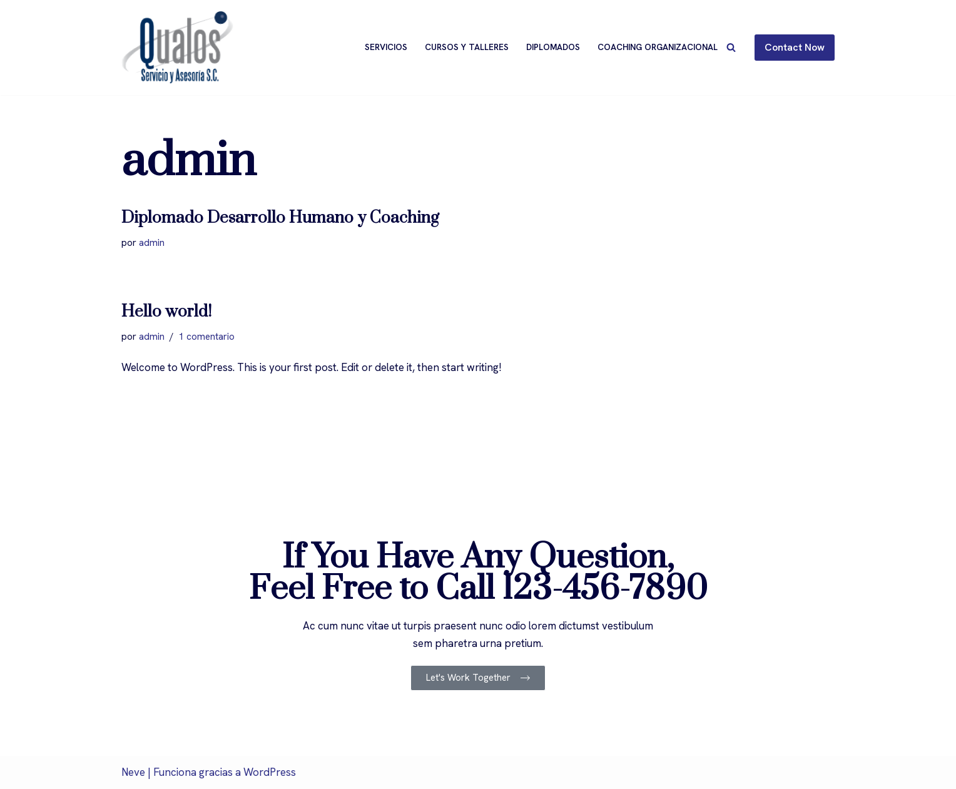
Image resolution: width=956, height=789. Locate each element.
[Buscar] (731, 47)
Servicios (386, 47)
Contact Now (795, 47)
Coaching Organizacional (658, 47)
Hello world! (166, 312)
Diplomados (553, 47)
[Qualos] (177, 47)
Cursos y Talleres (467, 47)
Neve (133, 772)
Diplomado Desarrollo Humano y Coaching (280, 218)
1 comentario (206, 336)
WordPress (269, 772)
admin (152, 243)
